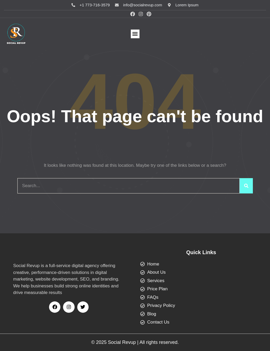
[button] (135, 34)
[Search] (246, 185)
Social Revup (122, 342)
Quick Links (201, 252)
